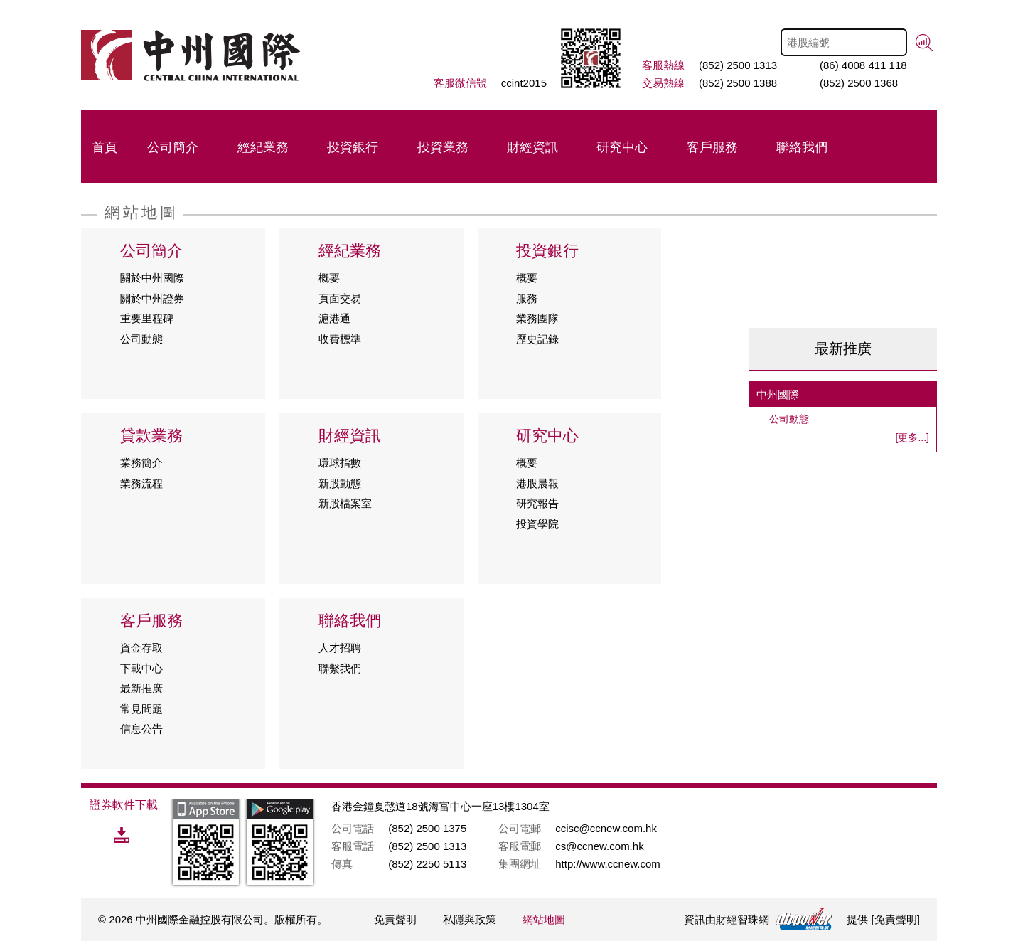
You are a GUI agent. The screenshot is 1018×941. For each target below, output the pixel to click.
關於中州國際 (152, 278)
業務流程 (141, 483)
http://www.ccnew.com (607, 864)
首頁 (104, 147)
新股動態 (339, 483)
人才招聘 (339, 648)
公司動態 (141, 339)
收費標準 (339, 339)
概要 (329, 278)
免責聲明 (395, 919)
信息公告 (141, 729)
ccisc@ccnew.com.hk (606, 828)
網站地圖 (544, 919)
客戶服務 (712, 147)
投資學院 (537, 524)
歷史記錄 (537, 339)
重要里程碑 (146, 318)
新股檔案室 (345, 503)
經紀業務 (263, 147)
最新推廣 (141, 688)
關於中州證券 (152, 298)
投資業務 (442, 147)
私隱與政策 (469, 919)
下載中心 (141, 668)
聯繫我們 (339, 668)
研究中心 (622, 147)
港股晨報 (537, 483)
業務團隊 (537, 318)
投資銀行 (352, 147)
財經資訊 (532, 147)
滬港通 (334, 318)
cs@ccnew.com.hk (599, 846)
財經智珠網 (742, 919)
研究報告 (537, 503)
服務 (526, 298)
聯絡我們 (801, 147)
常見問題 (141, 709)
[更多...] (912, 437)
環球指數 (339, 463)
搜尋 (924, 43)
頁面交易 (339, 298)
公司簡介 (172, 147)
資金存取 (141, 648)
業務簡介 (141, 463)
